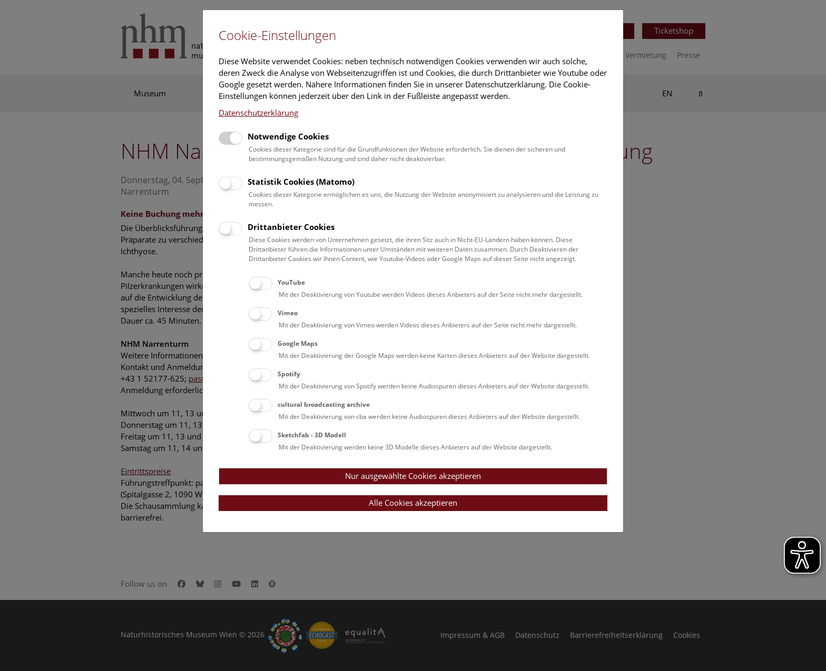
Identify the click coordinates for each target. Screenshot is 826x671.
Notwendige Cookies (288, 136)
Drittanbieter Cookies (291, 227)
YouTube (291, 282)
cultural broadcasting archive (324, 404)
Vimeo (288, 312)
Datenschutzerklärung (258, 112)
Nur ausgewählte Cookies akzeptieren (413, 475)
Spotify (289, 373)
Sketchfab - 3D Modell (312, 434)
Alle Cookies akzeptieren (413, 502)
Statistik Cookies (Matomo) (301, 181)
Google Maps (298, 343)
